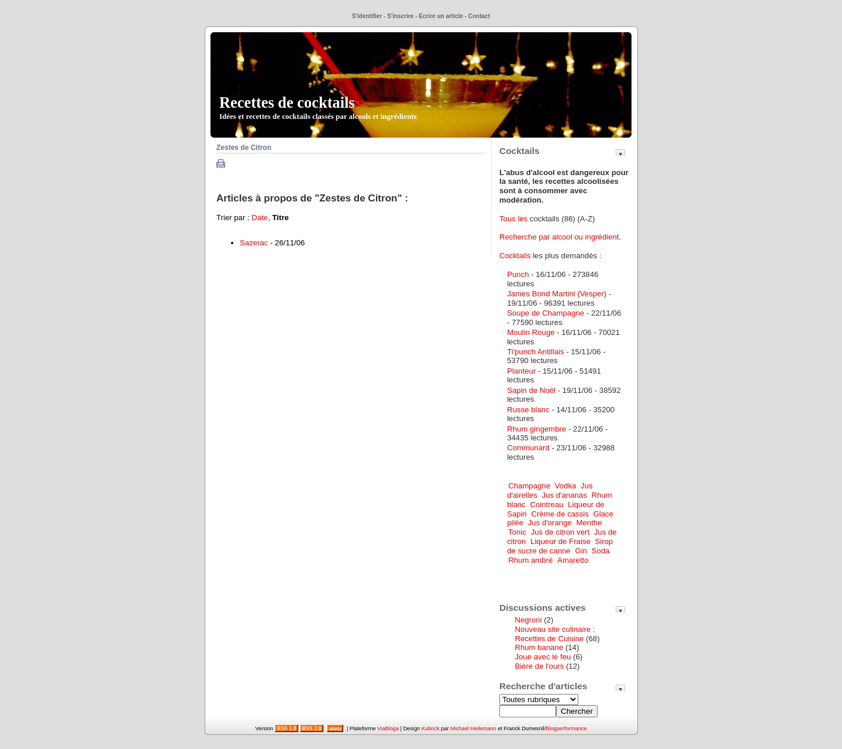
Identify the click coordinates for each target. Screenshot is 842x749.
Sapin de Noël (531, 390)
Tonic (517, 532)
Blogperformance (566, 728)
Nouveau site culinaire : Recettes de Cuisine (555, 634)
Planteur (521, 371)
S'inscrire (400, 16)
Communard (528, 447)
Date (259, 217)
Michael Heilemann (473, 728)
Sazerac (254, 242)
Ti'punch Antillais (535, 351)
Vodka (566, 485)
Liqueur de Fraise (560, 541)
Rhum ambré (530, 560)
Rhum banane (539, 647)
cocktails (545, 218)
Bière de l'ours (539, 666)
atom (335, 728)
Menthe (589, 522)
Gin (581, 550)
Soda (601, 550)
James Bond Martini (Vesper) (556, 293)
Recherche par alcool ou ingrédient (559, 236)
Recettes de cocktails (318, 107)
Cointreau (546, 504)
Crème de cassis (560, 513)
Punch (518, 274)
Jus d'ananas (564, 495)
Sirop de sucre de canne (560, 546)
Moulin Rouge (530, 332)
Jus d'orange (550, 522)
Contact (479, 16)
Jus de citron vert (560, 532)
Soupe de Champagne (545, 313)
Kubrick (431, 728)
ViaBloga (388, 728)
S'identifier (367, 16)
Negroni (528, 619)
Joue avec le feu (543, 656)
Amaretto (573, 560)
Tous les (514, 218)
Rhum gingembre (536, 429)
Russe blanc (528, 409)
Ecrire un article (441, 16)
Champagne (529, 485)
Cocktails (515, 255)
